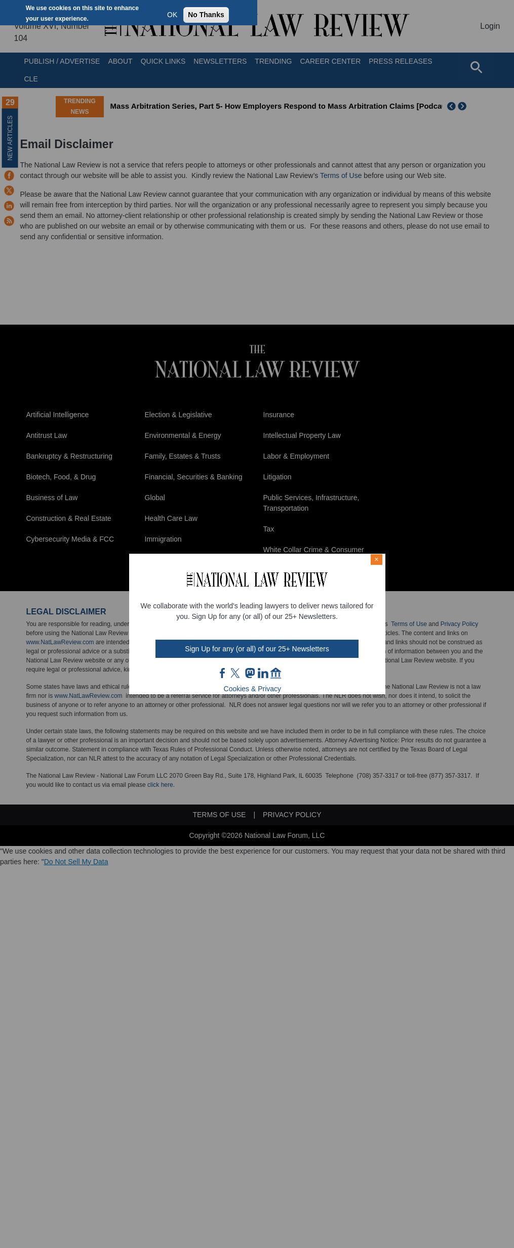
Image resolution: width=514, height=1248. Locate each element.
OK (172, 15)
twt (236, 673)
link (262, 673)
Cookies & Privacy (253, 689)
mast (249, 673)
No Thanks (206, 15)
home (276, 673)
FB (222, 673)
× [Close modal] (376, 559)
